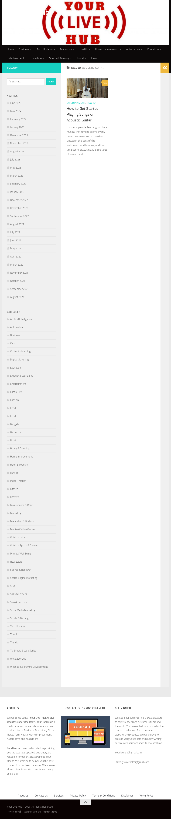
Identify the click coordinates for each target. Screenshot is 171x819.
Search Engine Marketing (23, 577)
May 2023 (15, 167)
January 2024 (17, 127)
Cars (12, 343)
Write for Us (146, 795)
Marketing (66, 49)
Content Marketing (20, 351)
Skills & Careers (18, 594)
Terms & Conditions (103, 795)
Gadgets (14, 424)
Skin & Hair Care (18, 602)
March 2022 (16, 264)
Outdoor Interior (19, 537)
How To (95, 58)
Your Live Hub (28, 12)
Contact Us (41, 795)
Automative (133, 49)
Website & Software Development (29, 666)
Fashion (14, 400)
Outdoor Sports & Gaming (24, 545)
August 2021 (17, 297)
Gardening (15, 432)
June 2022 (15, 240)
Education (153, 49)
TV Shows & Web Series (23, 650)
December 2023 (19, 135)
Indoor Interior (18, 480)
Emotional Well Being (21, 375)
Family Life (16, 392)
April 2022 (15, 256)
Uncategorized (18, 658)
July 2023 (15, 159)
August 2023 (17, 151)
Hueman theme (49, 811)
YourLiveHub (44, 722)
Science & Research (20, 569)
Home (10, 49)
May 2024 (15, 111)
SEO (12, 586)
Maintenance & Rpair (21, 505)
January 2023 (17, 192)
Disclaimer (127, 795)
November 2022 (19, 208)
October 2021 (17, 280)
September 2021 (19, 289)
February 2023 (18, 183)
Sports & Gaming (59, 58)
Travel (80, 58)
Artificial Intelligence (21, 319)
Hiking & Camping (19, 448)
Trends (14, 642)
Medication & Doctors (22, 521)
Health (84, 49)
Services (59, 795)
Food (13, 408)
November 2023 (19, 143)
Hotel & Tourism (19, 464)
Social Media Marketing (22, 610)
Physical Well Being (20, 553)
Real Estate (16, 561)
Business (24, 49)
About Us (23, 795)
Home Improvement (107, 49)
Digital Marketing (19, 359)
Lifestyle (37, 58)
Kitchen (14, 489)
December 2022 (19, 200)
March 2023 (16, 175)
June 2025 (15, 103)
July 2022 (15, 232)
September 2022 (19, 216)
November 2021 (19, 272)
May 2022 (15, 248)
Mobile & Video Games (22, 529)
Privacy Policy (78, 795)
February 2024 (18, 119)
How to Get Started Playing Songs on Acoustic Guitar (82, 114)
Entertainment (15, 58)
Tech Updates (45, 49)
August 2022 (17, 224)
